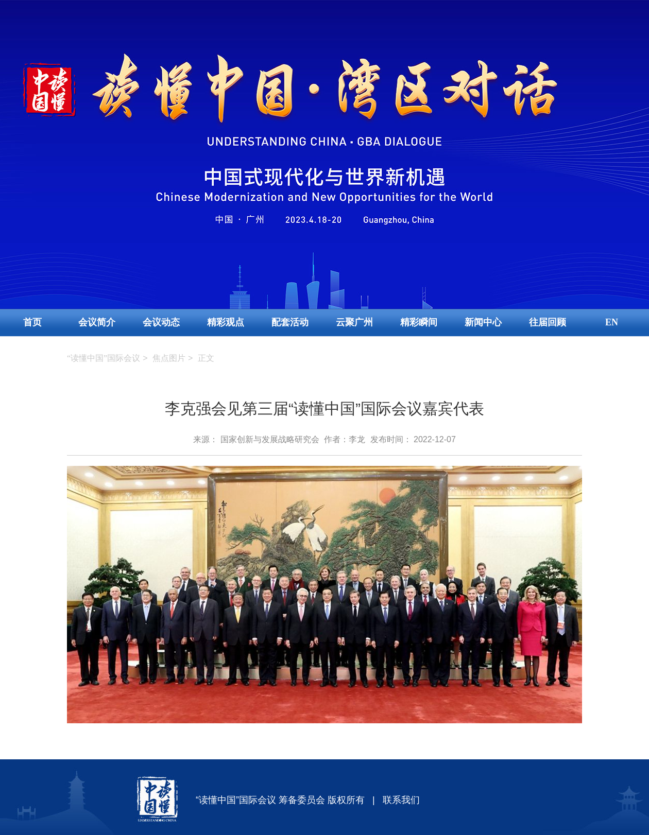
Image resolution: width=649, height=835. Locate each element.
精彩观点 (225, 322)
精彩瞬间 (418, 322)
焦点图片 (168, 358)
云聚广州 (354, 322)
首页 (32, 322)
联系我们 (401, 800)
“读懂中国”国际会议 (103, 358)
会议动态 (161, 322)
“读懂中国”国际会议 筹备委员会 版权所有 (280, 800)
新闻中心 (483, 322)
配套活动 (290, 322)
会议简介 (96, 322)
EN (611, 322)
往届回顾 (547, 322)
